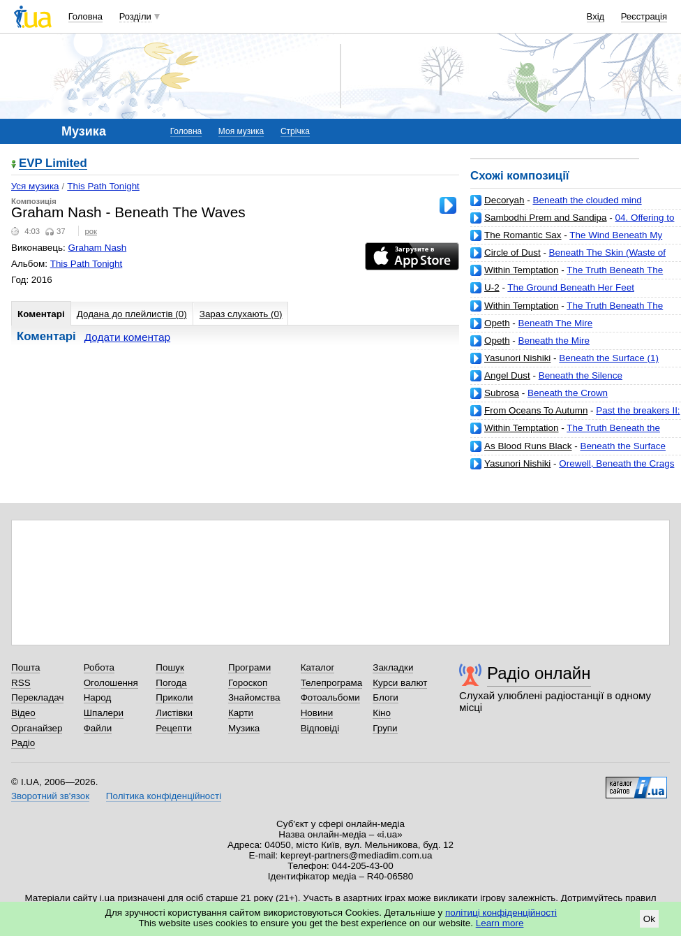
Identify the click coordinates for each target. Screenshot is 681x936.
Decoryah (504, 200)
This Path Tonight (103, 186)
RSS (21, 683)
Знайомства (254, 697)
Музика (244, 728)
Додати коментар (127, 337)
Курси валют (400, 683)
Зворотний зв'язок (50, 796)
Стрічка (295, 131)
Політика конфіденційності (163, 796)
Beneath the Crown (567, 393)
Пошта (25, 667)
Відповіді (320, 728)
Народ (98, 697)
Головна (85, 16)
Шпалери (104, 713)
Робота (99, 667)
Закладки (393, 667)
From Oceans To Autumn (536, 410)
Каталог (318, 667)
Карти (240, 713)
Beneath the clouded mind (586, 200)
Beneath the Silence (580, 375)
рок (90, 231)
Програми (249, 667)
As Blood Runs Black (527, 446)
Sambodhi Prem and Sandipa (545, 217)
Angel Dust (507, 375)
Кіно (382, 713)
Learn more (500, 923)
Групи (385, 728)
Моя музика (241, 131)
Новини (317, 713)
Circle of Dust (512, 252)
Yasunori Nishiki (517, 358)
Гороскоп (247, 683)
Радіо (23, 743)
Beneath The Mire (555, 323)
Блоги (385, 697)
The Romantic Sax (523, 235)
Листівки (174, 713)
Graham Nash (97, 247)
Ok (649, 919)
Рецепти (174, 728)
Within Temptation (521, 270)
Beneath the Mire (554, 340)
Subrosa (501, 393)
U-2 (492, 287)
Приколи (174, 697)
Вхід (596, 16)
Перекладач (37, 697)
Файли (98, 728)
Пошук (170, 667)
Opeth (497, 323)
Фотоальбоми (330, 697)
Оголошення (111, 683)
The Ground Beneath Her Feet (570, 287)
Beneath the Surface (623, 446)
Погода (171, 683)
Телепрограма (332, 683)
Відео (23, 713)
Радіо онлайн (539, 673)
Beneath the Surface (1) (609, 358)
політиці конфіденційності (501, 912)
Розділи (135, 16)
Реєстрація (644, 16)
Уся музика (35, 186)
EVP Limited (53, 164)
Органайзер (36, 728)
